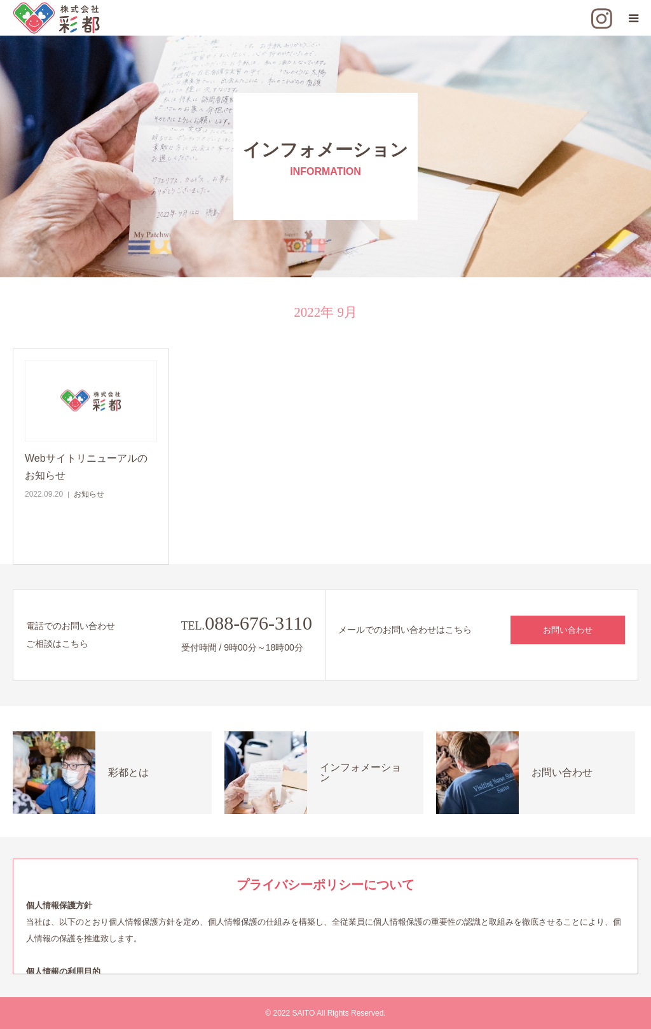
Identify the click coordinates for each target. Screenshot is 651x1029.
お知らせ (89, 494)
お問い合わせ (568, 630)
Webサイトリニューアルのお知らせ (86, 467)
